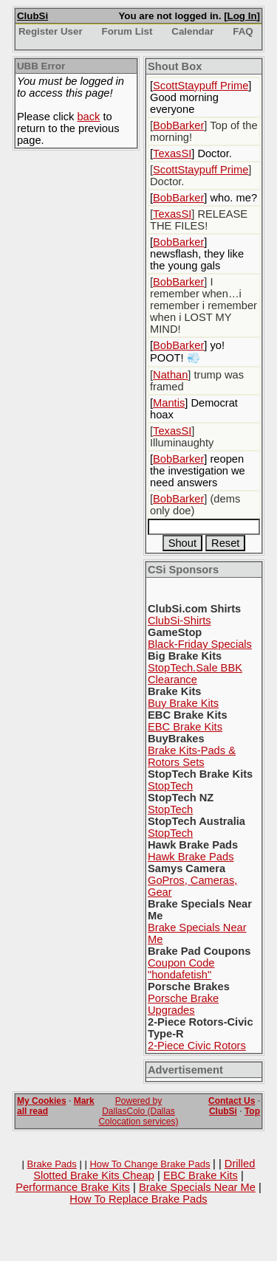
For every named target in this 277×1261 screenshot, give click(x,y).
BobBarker (178, 125)
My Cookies (41, 1101)
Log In (242, 15)
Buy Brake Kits (183, 703)
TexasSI (172, 153)
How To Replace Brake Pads (138, 1199)
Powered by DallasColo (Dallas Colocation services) (138, 1111)
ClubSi (32, 15)
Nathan (170, 375)
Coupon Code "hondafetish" (181, 969)
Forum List (127, 31)
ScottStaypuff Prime (200, 85)
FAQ (243, 31)
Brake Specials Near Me (197, 1187)
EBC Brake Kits (185, 727)
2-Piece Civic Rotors (197, 1045)
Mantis (169, 403)
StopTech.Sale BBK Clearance (195, 673)
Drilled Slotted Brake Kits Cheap (144, 1169)
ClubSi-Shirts (179, 620)
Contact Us (231, 1101)
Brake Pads (52, 1164)
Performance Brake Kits (73, 1187)
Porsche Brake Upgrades (183, 1004)
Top (252, 1111)
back (88, 116)
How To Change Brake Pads (149, 1164)
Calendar (192, 31)
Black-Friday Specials (200, 644)
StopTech (170, 786)
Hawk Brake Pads (190, 857)
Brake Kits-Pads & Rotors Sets (192, 756)
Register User (50, 31)
